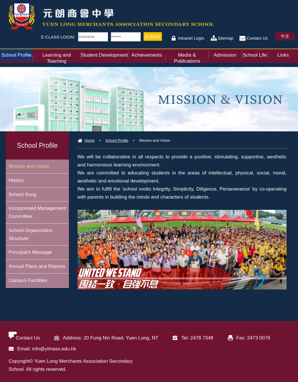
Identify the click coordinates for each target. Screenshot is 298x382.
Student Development (104, 53)
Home (90, 140)
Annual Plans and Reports (37, 267)
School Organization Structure (31, 234)
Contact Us (257, 38)
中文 (285, 36)
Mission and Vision (29, 166)
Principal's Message (30, 253)
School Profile (17, 53)
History (16, 180)
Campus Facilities (28, 281)
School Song (22, 194)
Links (287, 53)
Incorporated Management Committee (37, 212)
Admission (227, 53)
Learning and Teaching (61, 56)
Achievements (148, 53)
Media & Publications (191, 56)
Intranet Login (191, 38)
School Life (255, 53)
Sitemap (225, 38)
